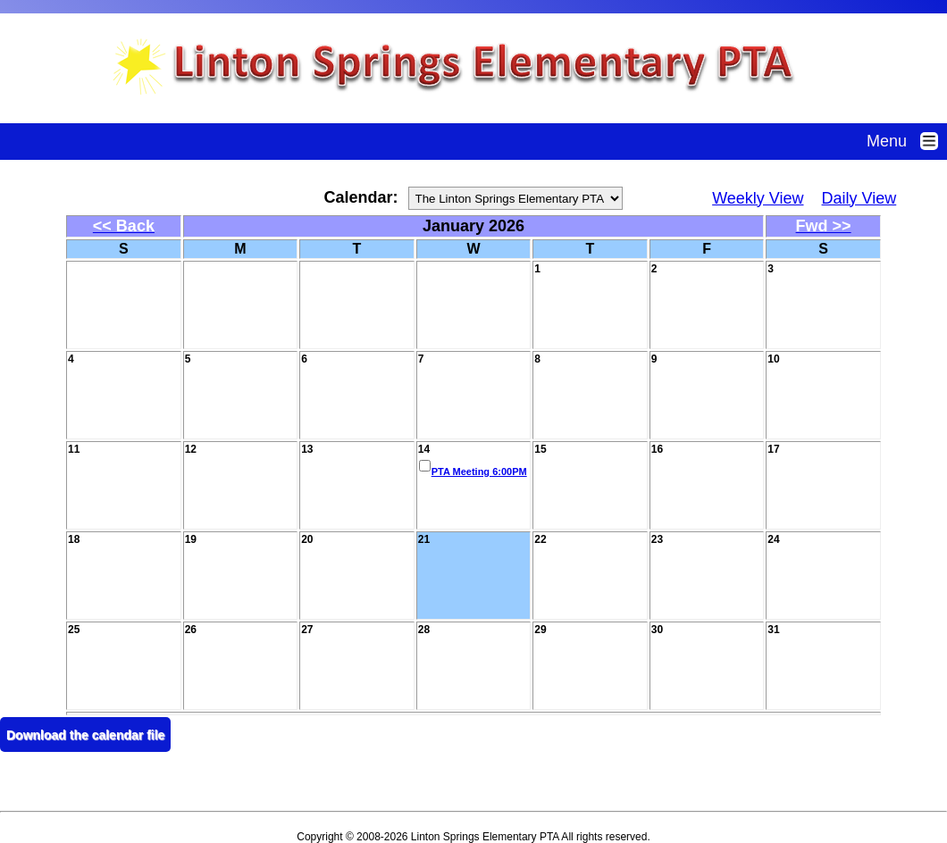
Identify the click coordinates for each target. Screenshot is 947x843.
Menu (907, 141)
